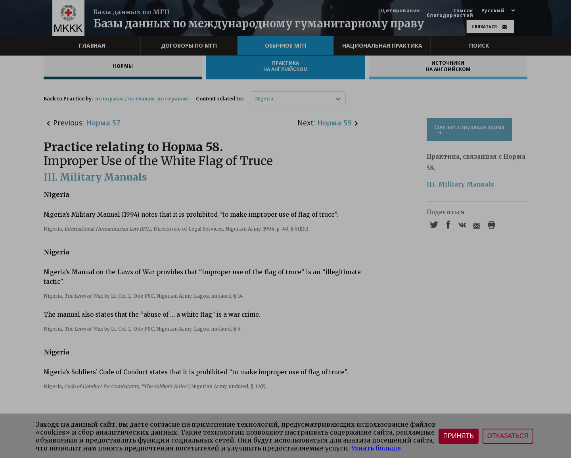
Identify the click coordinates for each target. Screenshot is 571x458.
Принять (458, 436)
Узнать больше (376, 448)
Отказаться (508, 436)
